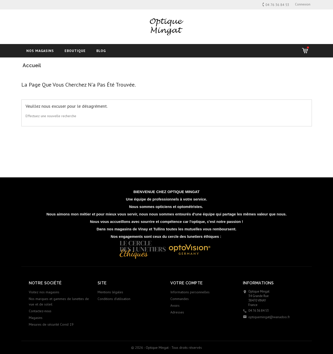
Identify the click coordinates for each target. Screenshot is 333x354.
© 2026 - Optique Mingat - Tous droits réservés (166, 347)
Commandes (179, 299)
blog (101, 51)
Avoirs (175, 305)
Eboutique (75, 51)
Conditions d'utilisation (114, 299)
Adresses (177, 312)
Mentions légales (110, 292)
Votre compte (186, 283)
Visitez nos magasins (44, 292)
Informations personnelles (190, 292)
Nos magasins (40, 51)
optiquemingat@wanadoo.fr (269, 317)
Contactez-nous (40, 311)
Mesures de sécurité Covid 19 (51, 324)
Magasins (35, 317)
